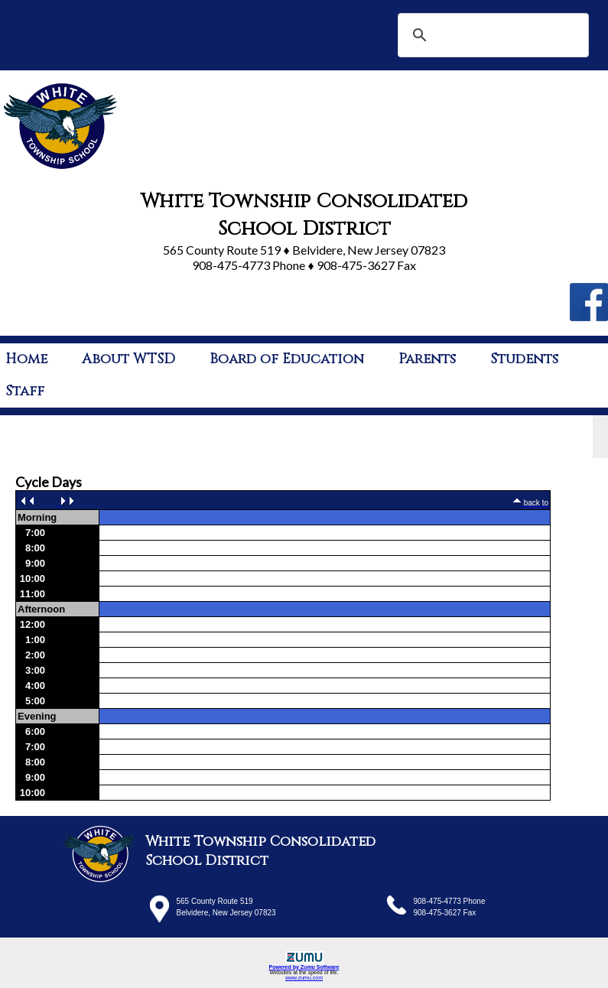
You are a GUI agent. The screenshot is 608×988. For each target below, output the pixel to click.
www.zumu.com (304, 977)
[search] (491, 35)
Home (26, 359)
